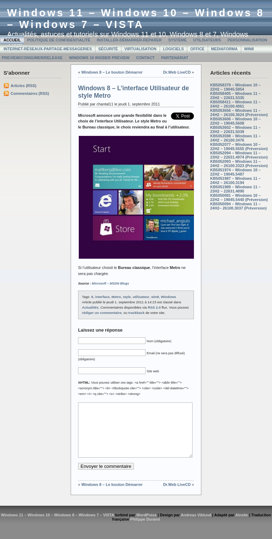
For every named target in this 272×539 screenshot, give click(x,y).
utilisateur (141, 297)
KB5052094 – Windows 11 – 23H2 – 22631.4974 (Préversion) (239, 155)
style (127, 297)
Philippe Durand (145, 530)
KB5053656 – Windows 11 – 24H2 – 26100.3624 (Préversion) (239, 112)
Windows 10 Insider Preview (99, 58)
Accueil (12, 40)
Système (177, 40)
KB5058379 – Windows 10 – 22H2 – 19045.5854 (235, 87)
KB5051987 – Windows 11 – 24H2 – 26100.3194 (235, 180)
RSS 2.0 (154, 307)
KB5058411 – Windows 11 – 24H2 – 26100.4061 (235, 104)
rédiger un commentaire (102, 313)
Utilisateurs (207, 40)
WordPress (146, 525)
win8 (155, 297)
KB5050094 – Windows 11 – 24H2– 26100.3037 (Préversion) (238, 206)
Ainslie (241, 525)
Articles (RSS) (23, 86)
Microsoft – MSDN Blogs (110, 283)
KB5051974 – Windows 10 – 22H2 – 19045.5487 (235, 172)
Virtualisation (140, 49)
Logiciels (173, 49)
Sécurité (108, 49)
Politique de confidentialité (58, 40)
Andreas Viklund (196, 525)
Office (197, 49)
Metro (116, 297)
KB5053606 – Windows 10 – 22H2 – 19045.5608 (235, 121)
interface (102, 297)
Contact (145, 58)
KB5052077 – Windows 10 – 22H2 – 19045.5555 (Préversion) (239, 146)
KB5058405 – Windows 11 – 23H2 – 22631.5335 (235, 95)
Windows (168, 297)
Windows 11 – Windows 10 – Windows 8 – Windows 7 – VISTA (136, 18)
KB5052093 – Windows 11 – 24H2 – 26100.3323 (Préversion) (239, 163)
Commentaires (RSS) (30, 93)
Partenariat (174, 58)
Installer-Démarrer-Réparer (129, 40)
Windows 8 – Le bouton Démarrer (112, 72)
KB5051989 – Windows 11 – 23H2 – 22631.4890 (235, 189)
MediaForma (224, 49)
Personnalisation (247, 40)
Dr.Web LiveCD (177, 72)
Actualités (90, 307)
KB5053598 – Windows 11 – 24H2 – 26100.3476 (235, 138)
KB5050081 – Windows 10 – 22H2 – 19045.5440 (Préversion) (239, 197)
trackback (136, 313)
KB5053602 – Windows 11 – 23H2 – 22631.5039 (235, 129)
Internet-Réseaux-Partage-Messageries (48, 49)
